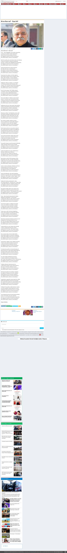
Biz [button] (64, 1)
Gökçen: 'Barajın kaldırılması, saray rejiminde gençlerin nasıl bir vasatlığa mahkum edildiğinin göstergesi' (15, 540)
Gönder (41, 328)
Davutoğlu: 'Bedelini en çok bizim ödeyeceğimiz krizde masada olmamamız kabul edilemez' (15, 500)
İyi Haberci (5, 546)
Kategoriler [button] (59, 1)
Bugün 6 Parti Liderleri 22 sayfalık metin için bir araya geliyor (15, 525)
